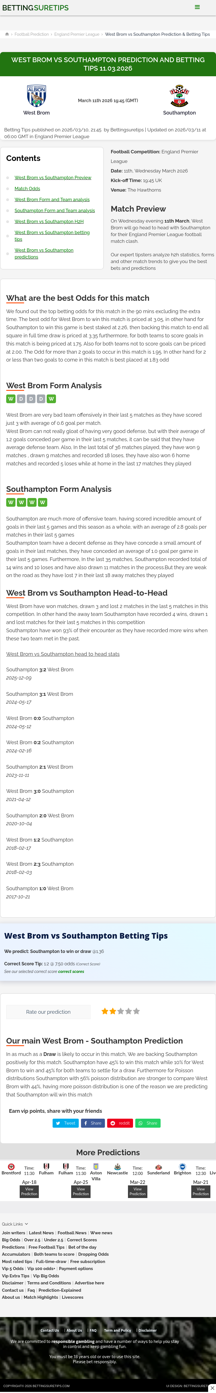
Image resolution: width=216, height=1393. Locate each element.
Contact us (13, 1290)
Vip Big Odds (46, 1275)
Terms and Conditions (49, 1283)
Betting (35, 8)
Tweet (65, 1123)
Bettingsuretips (127, 130)
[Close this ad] (212, 1388)
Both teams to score (54, 1254)
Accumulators (16, 1254)
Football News (72, 1232)
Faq (31, 1290)
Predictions (13, 1247)
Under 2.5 (53, 1239)
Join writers (13, 1232)
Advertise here (89, 1283)
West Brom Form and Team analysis (52, 199)
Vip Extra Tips (15, 1275)
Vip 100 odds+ (41, 1268)
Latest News (41, 1232)
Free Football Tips (47, 1247)
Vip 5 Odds (13, 1268)
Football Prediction (32, 34)
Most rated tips (17, 1261)
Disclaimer (12, 1283)
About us (11, 1297)
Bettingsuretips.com (51, 1386)
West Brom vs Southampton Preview (53, 177)
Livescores (73, 1297)
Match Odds (27, 188)
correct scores (71, 971)
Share (93, 1123)
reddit (120, 1123)
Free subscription (87, 1261)
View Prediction (29, 1191)
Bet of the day (82, 1247)
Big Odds (11, 1239)
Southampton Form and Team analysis (55, 210)
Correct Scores (82, 1239)
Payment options (76, 1268)
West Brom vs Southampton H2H (49, 221)
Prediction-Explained (60, 1290)
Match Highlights (41, 1297)
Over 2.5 (32, 1239)
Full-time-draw (51, 1261)
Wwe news (101, 1232)
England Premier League (76, 34)
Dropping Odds (93, 1254)
